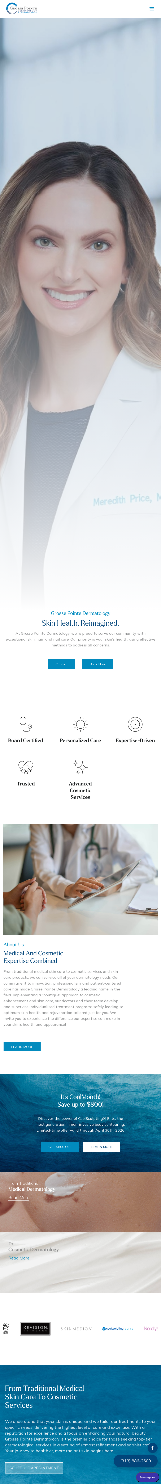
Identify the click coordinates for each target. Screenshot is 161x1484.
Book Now (98, 664)
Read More (18, 1258)
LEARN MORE (42, 1047)
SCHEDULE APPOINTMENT (57, 1468)
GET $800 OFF (59, 1147)
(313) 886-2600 (135, 1460)
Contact (62, 664)
